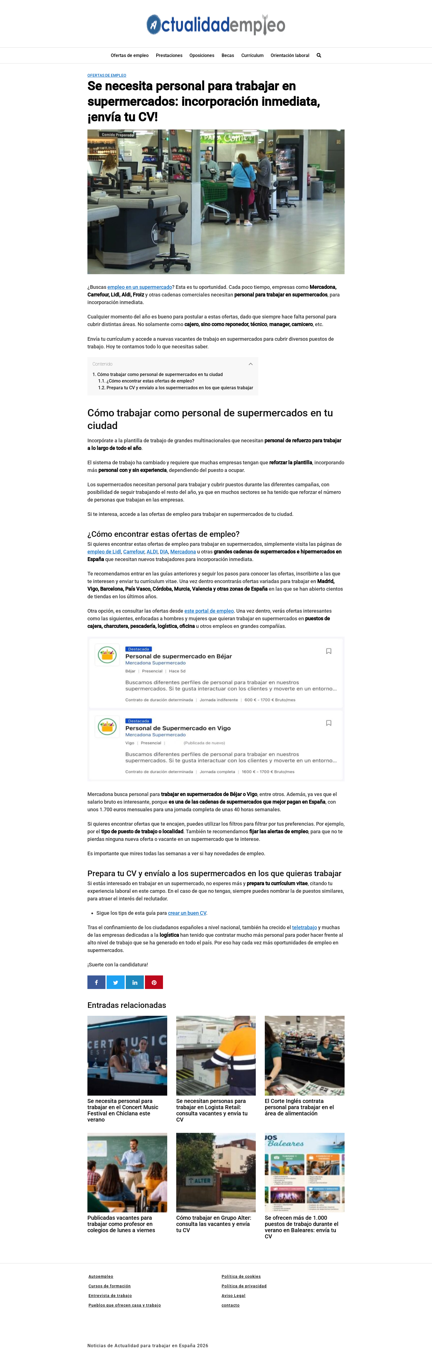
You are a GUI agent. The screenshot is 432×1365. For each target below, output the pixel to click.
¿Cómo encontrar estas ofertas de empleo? (150, 381)
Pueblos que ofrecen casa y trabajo (125, 1305)
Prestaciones (169, 55)
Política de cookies (241, 1276)
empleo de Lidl (104, 552)
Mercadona (183, 552)
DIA (164, 552)
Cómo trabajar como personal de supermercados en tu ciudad (160, 374)
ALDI (152, 552)
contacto (231, 1305)
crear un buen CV (187, 913)
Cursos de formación (110, 1286)
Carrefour (133, 552)
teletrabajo (304, 927)
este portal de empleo (209, 611)
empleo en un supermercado (139, 287)
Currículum (252, 55)
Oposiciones (201, 55)
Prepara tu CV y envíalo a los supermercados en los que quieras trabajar (180, 387)
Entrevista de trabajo (110, 1295)
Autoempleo (101, 1276)
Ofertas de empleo (130, 55)
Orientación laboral (290, 55)
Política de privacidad (244, 1286)
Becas (228, 55)
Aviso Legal (234, 1295)
